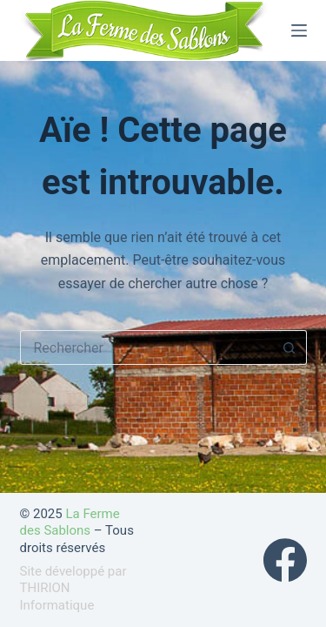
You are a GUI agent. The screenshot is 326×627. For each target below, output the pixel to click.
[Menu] (299, 30)
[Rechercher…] (146, 347)
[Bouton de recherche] (289, 347)
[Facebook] (285, 560)
